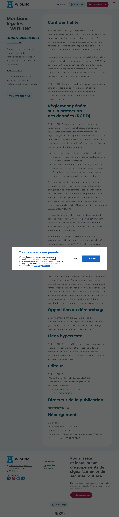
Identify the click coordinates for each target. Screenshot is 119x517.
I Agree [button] (91, 258)
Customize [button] (74, 258)
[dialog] (59, 258)
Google (37, 266)
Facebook (46, 266)
